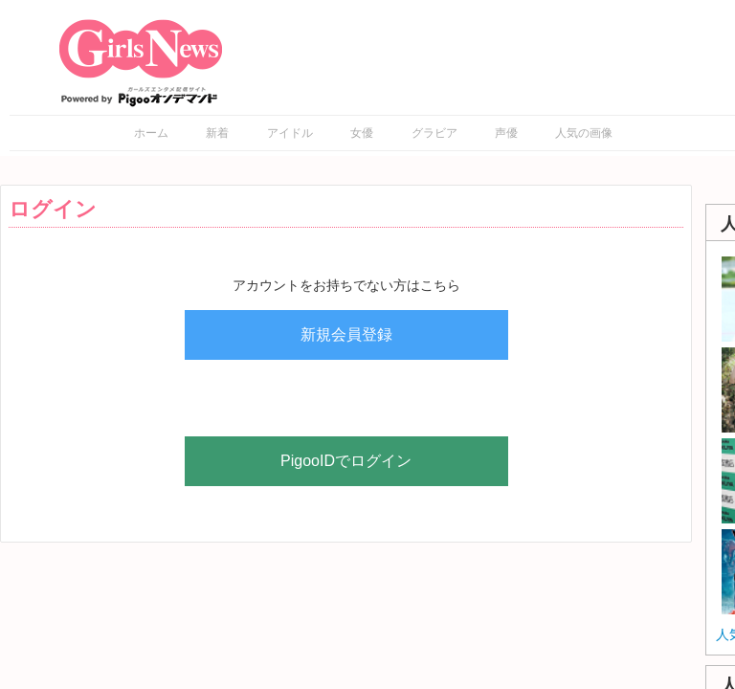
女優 (361, 133)
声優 (506, 133)
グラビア (434, 133)
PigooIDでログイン (346, 461)
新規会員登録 (346, 334)
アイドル (290, 133)
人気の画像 (583, 133)
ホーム (151, 133)
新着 (217, 133)
